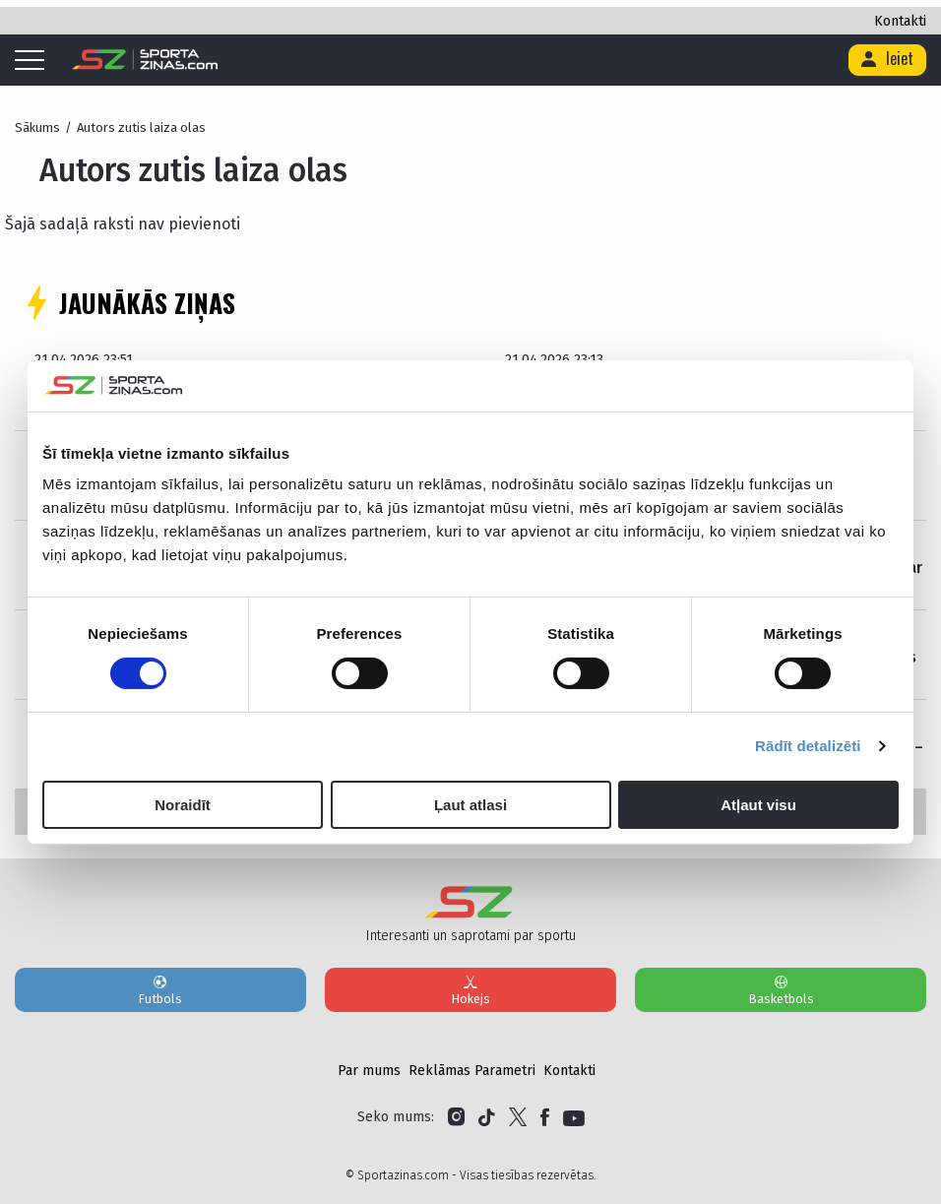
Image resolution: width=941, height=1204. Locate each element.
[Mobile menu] (34, 61)
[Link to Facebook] (544, 1117)
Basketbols (780, 989)
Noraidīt (183, 804)
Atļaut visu (758, 804)
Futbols (160, 989)
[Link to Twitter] (518, 1117)
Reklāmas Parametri (471, 1070)
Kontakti (900, 21)
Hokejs (470, 989)
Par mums (369, 1070)
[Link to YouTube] (574, 1117)
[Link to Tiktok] (486, 1117)
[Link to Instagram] (456, 1117)
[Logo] (145, 60)
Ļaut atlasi (470, 804)
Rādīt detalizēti (807, 745)
